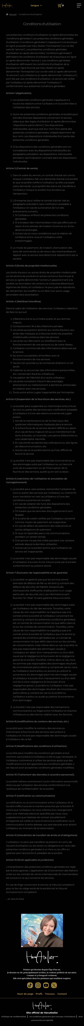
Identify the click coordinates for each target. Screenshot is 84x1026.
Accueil (13, 14)
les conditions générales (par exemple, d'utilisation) (52, 1017)
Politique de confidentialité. (13, 1017)
